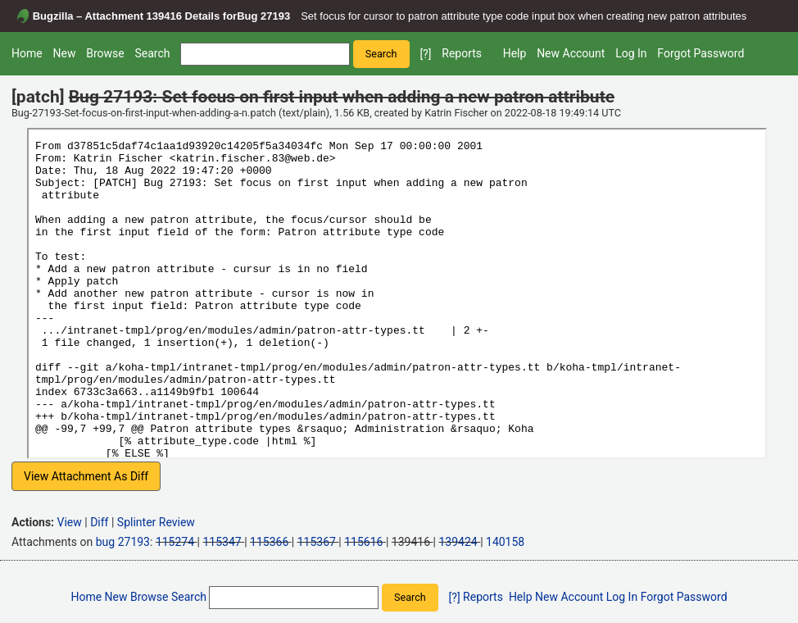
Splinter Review (156, 522)
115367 (316, 541)
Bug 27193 (263, 16)
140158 (505, 541)
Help (515, 53)
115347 (221, 541)
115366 (269, 541)
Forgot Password (700, 53)
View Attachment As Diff (86, 476)
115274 (175, 541)
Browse (105, 53)
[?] (425, 54)
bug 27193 (123, 541)
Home (27, 53)
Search (152, 53)
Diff (99, 522)
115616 (363, 541)
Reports (462, 53)
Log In (630, 53)
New (63, 53)
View (69, 522)
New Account (571, 53)
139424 (457, 541)
